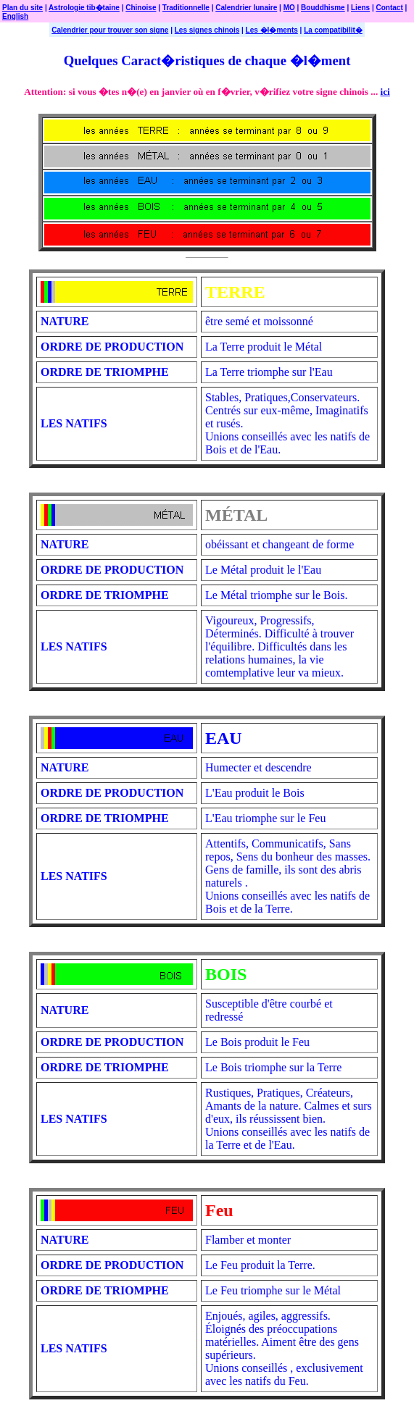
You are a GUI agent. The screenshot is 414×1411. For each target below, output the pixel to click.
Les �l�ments (272, 30)
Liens (360, 8)
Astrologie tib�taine (84, 8)
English (15, 16)
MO (289, 8)
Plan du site (22, 8)
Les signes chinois (207, 30)
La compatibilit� (333, 30)
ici (385, 91)
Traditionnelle (186, 8)
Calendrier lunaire (246, 8)
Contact (389, 8)
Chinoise (140, 8)
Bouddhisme (323, 8)
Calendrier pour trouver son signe (109, 30)
